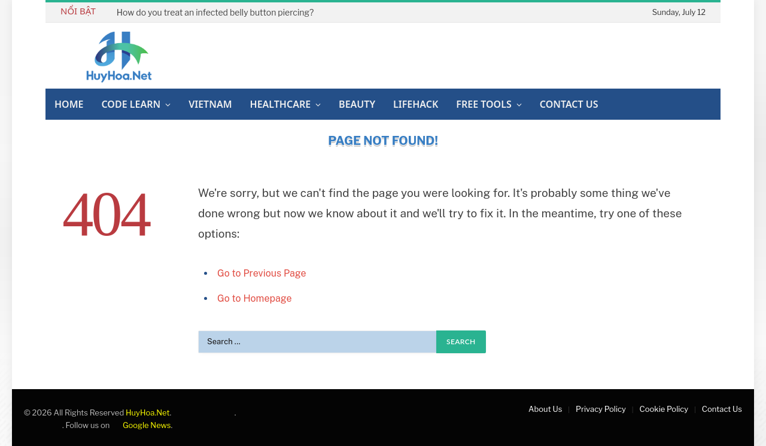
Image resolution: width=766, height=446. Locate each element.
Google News (141, 425)
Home (68, 104)
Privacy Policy (601, 409)
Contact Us (569, 104)
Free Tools (483, 104)
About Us (545, 409)
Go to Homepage (254, 298)
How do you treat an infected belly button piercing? (215, 12)
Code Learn (130, 104)
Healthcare (280, 104)
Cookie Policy (664, 409)
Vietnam (210, 104)
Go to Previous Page (261, 273)
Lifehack (415, 104)
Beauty (357, 104)
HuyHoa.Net (147, 412)
